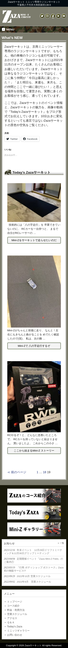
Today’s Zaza (14, 626)
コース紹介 (13, 605)
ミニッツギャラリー (18, 630)
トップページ (14, 601)
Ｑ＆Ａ (10, 622)
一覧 (62, 543)
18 (44, 472)
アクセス (12, 618)
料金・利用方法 (16, 610)
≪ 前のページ (16, 472)
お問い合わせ (14, 634)
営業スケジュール (17, 614)
